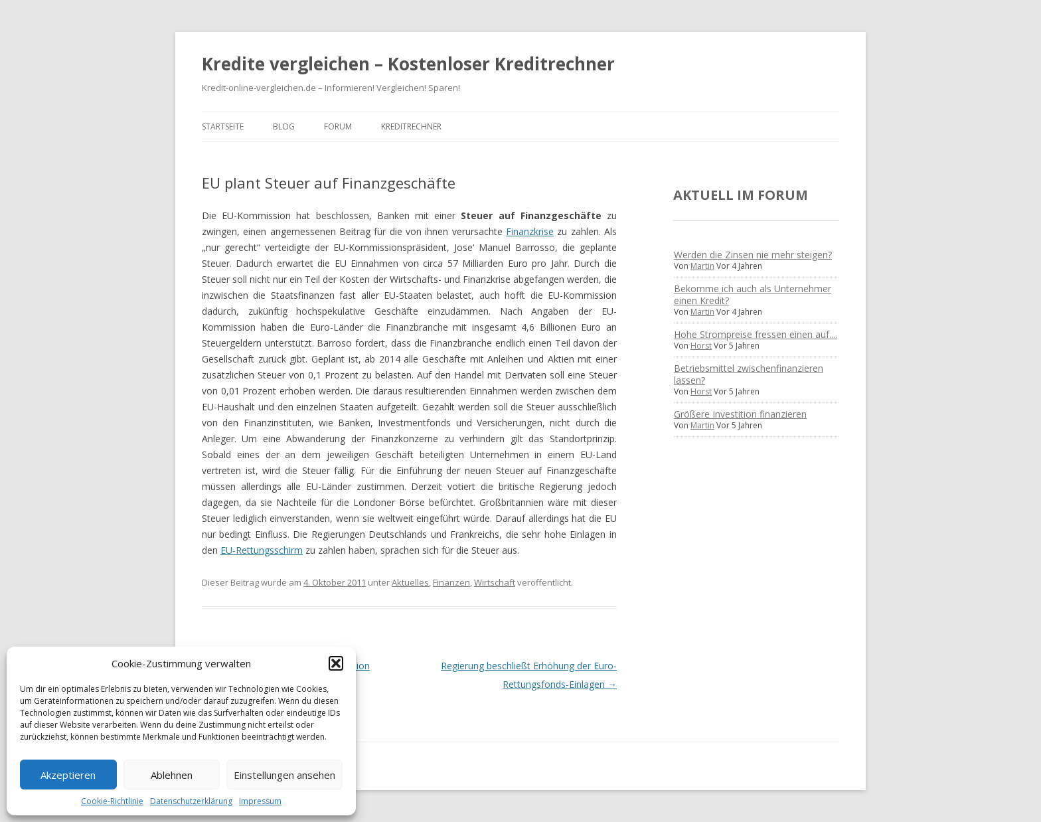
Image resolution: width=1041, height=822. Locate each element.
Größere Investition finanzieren (740, 414)
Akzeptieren (68, 774)
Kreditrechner (411, 126)
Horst (701, 345)
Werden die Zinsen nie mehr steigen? (753, 254)
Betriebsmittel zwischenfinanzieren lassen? (748, 374)
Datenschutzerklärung (191, 801)
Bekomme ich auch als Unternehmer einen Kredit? (752, 294)
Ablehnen (172, 774)
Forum (338, 126)
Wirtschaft (494, 582)
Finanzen (451, 582)
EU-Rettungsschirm (261, 550)
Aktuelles (410, 582)
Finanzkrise (530, 231)
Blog (284, 126)
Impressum (260, 801)
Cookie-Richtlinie (112, 801)
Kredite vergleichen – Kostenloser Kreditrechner (408, 64)
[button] (336, 663)
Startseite (223, 126)
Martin (702, 266)
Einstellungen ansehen (284, 774)
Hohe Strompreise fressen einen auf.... (755, 334)
